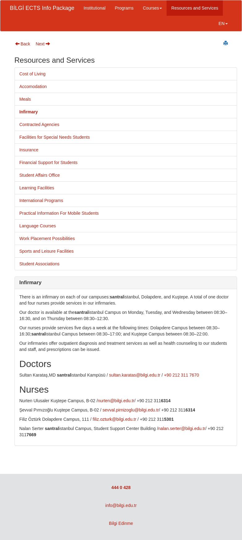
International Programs (41, 200)
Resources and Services (194, 8)
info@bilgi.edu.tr (121, 505)
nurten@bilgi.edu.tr (116, 400)
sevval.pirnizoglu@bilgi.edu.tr (131, 409)
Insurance (28, 149)
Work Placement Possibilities (47, 238)
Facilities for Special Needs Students (54, 137)
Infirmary (28, 111)
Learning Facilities (36, 187)
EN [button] (223, 23)
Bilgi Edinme (121, 523)
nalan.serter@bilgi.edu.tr (182, 428)
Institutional (95, 8)
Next (43, 43)
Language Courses (37, 225)
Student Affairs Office (39, 175)
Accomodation (33, 86)
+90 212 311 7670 (181, 375)
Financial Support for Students (48, 162)
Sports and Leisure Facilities (46, 251)
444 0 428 (120, 487)
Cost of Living (32, 73)
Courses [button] (152, 8)
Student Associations (39, 263)
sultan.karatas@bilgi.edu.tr (134, 375)
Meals (25, 99)
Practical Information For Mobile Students (59, 213)
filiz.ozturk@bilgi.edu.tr (114, 419)
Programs (124, 8)
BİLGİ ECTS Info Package (42, 8)
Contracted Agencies (39, 124)
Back (22, 43)
